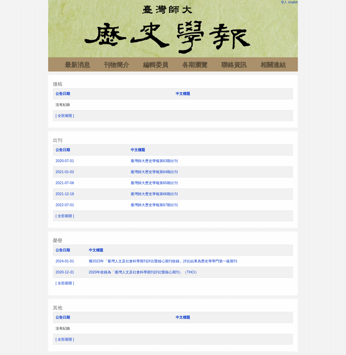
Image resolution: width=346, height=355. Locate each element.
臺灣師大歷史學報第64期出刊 (154, 172)
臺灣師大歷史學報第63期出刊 (154, 161)
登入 (284, 2)
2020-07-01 (65, 161)
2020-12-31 (65, 272)
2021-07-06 (65, 183)
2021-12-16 (65, 194)
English (293, 2)
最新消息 (77, 64)
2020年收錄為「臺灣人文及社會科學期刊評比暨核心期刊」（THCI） (144, 272)
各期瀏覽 (194, 64)
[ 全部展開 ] (65, 116)
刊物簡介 (116, 64)
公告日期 (63, 94)
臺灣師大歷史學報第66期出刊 (155, 194)
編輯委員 (155, 64)
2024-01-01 (65, 261)
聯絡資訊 (234, 64)
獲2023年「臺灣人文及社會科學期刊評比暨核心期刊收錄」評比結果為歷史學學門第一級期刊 (163, 261)
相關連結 (273, 64)
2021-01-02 (65, 172)
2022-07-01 (65, 205)
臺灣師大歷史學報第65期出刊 (155, 183)
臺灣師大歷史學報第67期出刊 (155, 205)
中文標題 (183, 94)
